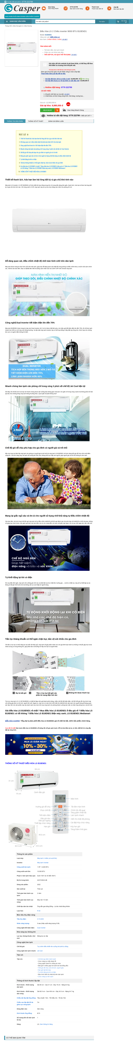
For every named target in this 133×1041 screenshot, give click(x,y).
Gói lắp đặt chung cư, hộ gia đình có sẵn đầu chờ (62, 81)
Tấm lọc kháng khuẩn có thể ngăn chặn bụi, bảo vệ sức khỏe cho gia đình (41, 162)
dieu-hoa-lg (28, 26)
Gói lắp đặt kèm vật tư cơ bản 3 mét (57, 79)
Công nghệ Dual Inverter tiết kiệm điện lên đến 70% (35, 145)
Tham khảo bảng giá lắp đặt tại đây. (53, 73)
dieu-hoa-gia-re (18, 26)
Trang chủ (8, 26)
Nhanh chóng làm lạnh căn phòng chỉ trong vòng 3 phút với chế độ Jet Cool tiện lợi (44, 149)
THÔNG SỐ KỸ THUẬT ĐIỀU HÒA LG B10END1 (33, 171)
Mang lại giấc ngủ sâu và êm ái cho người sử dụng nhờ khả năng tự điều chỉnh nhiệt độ (45, 156)
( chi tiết (66, 94)
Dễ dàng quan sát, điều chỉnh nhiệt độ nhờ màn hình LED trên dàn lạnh (40, 142)
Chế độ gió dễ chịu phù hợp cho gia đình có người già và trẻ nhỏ (38, 152)
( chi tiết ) (65, 39)
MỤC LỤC (22, 134)
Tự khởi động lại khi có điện (28, 159)
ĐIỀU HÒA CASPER (12, 721)
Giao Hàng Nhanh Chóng (73, 110)
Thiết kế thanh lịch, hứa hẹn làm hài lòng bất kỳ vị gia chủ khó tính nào (41, 138)
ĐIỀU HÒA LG (55, 37)
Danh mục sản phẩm (18, 21)
